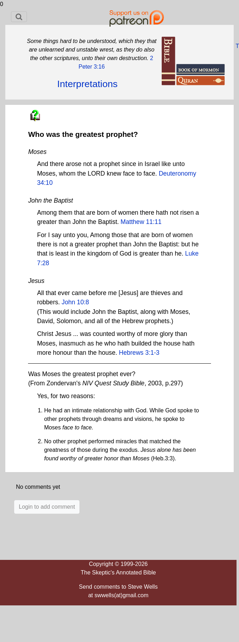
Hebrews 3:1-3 (139, 352)
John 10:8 (75, 302)
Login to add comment (47, 507)
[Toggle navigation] (19, 16)
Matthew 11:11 (141, 221)
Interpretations (87, 84)
